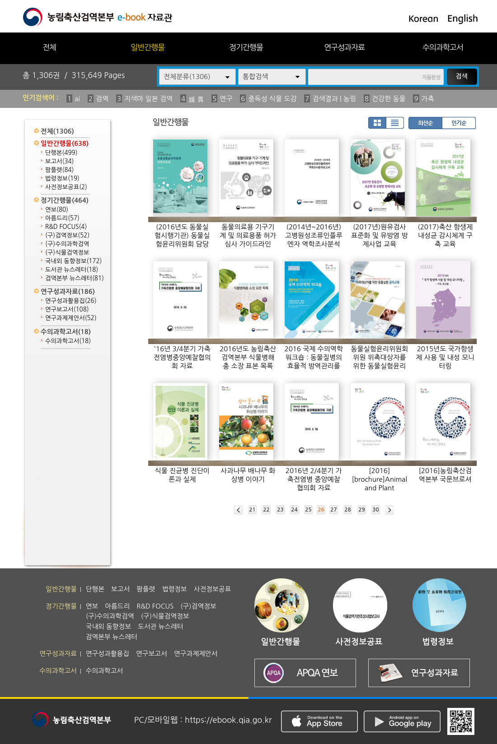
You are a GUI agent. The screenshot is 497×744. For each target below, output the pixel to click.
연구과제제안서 (71, 318)
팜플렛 (59, 170)
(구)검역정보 (67, 235)
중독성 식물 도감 (272, 98)
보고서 (59, 161)
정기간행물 (246, 47)
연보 (56, 210)
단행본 (61, 153)
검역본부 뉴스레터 (74, 278)
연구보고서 (67, 309)
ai (77, 98)
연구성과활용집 (71, 301)
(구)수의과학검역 (67, 244)
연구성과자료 (344, 47)
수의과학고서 (442, 47)
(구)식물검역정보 (67, 253)
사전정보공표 (66, 187)
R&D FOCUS (66, 227)
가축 (428, 98)
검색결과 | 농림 (334, 98)
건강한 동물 (389, 98)
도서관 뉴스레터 (71, 270)
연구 (226, 98)
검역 (102, 98)
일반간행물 (147, 47)
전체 (49, 47)
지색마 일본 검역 (148, 98)
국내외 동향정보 (73, 261)
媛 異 (196, 99)
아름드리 (62, 218)
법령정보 (62, 178)
